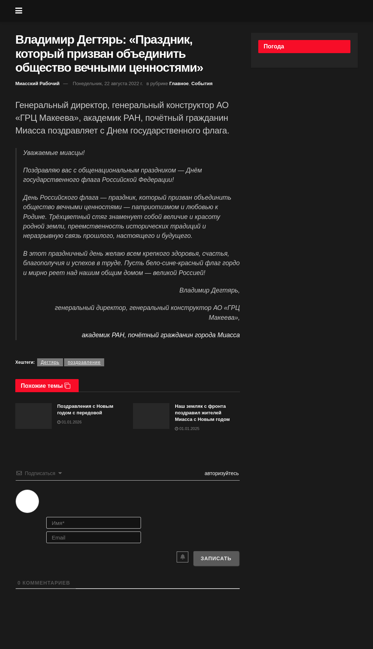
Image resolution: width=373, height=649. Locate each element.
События (201, 83)
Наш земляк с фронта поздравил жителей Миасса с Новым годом (202, 412)
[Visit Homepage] (192, 11)
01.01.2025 (187, 428)
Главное (179, 83)
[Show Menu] (18, 11)
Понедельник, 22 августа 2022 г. (108, 83)
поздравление (84, 362)
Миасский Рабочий (37, 83)
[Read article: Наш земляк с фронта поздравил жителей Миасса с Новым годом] (151, 416)
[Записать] (216, 558)
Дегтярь (50, 362)
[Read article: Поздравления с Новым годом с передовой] (33, 416)
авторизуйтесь (221, 473)
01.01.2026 (69, 422)
